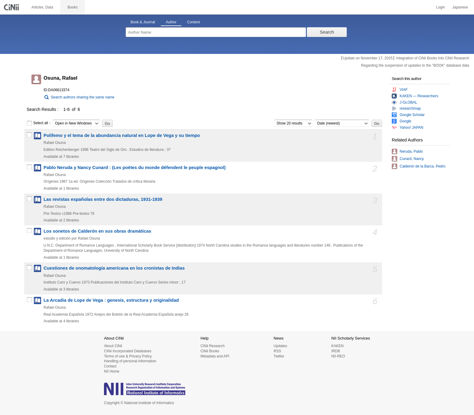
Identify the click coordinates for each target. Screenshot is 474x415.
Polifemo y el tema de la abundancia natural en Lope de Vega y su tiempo (122, 135)
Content (193, 22)
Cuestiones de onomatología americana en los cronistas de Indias (114, 268)
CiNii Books (209, 351)
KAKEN (337, 346)
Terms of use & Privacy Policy (128, 356)
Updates (280, 346)
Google (405, 121)
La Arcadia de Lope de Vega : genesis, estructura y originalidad (111, 300)
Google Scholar (412, 115)
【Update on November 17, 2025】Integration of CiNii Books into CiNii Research (404, 58)
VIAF (404, 90)
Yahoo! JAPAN (411, 127)
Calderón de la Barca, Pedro (422, 166)
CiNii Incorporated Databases (127, 351)
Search (327, 32)
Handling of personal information (130, 361)
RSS (277, 351)
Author (171, 22)
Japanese (460, 7)
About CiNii (113, 346)
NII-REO (338, 356)
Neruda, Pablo (411, 151)
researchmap (410, 108)
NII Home (111, 371)
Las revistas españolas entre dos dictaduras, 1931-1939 (103, 199)
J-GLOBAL (408, 102)
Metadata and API (214, 356)
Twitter (279, 356)
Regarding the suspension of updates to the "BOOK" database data (415, 65)
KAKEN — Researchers (419, 96)
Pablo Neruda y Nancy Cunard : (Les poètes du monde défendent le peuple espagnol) (135, 167)
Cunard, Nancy (412, 159)
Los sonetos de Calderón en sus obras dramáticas (97, 231)
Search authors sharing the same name (82, 97)
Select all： (39, 123)
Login (440, 7)
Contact (110, 366)
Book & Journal (143, 22)
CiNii (12, 7)
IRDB (335, 351)
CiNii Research (212, 346)
